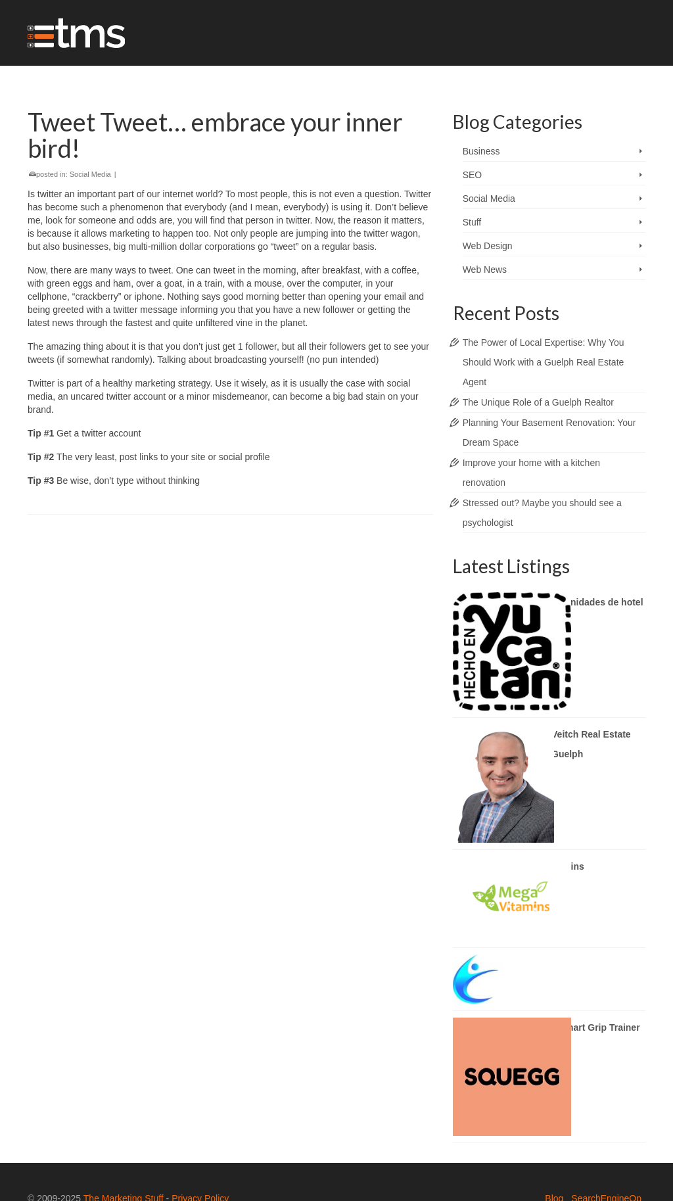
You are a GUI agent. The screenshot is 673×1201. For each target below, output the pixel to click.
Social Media (90, 174)
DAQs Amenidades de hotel (582, 602)
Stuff (472, 222)
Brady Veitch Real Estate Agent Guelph (576, 744)
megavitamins (553, 866)
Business (481, 151)
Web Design (488, 246)
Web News (485, 269)
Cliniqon (540, 964)
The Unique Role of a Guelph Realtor (538, 402)
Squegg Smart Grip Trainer (580, 1027)
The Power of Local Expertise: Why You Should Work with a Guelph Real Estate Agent (543, 362)
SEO (472, 175)
